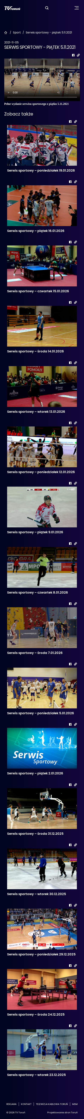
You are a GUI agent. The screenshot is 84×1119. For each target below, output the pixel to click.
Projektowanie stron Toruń (62, 1112)
